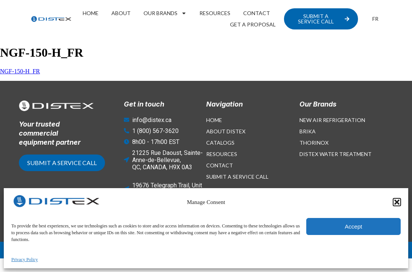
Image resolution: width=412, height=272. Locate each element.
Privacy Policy (364, 250)
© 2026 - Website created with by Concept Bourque (99, 250)
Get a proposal (253, 24)
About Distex (225, 131)
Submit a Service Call (237, 176)
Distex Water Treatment (335, 154)
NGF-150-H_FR (20, 71)
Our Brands (165, 13)
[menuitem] (375, 19)
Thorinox (314, 142)
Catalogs (220, 142)
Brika (307, 131)
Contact (256, 13)
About (121, 13)
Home (91, 13)
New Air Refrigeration (332, 120)
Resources (214, 13)
